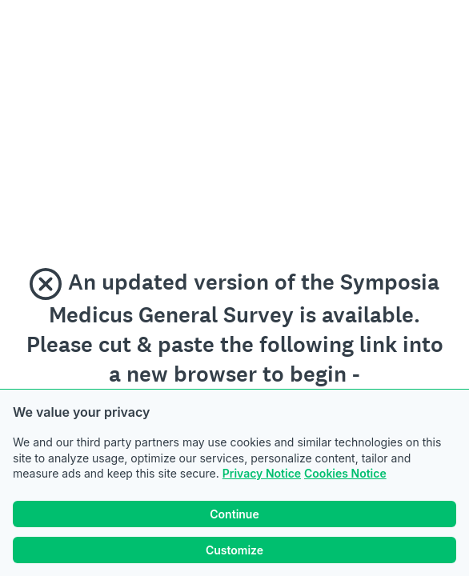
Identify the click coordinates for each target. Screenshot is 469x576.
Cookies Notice (345, 473)
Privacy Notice (261, 473)
